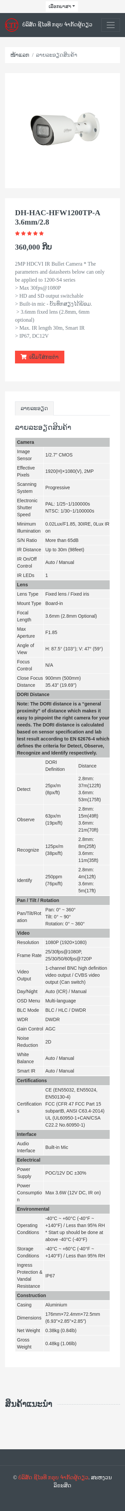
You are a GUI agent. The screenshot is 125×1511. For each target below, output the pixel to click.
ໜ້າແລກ (19, 55)
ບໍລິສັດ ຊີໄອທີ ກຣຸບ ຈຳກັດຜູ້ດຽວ (53, 1477)
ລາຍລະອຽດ (34, 408)
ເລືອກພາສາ (60, 6)
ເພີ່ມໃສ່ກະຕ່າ (40, 357)
